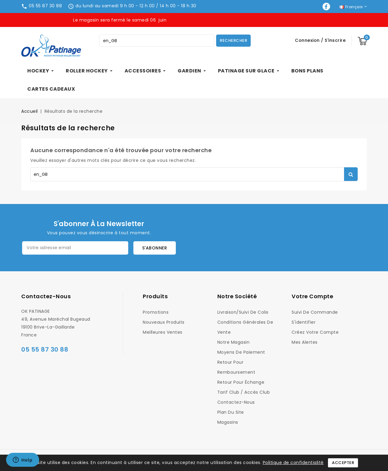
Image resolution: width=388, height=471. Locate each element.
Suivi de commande (315, 312)
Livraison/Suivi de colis (243, 312)
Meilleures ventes (162, 332)
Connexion (308, 40)
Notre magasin (233, 342)
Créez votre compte (315, 332)
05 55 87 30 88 (45, 6)
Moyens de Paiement (241, 352)
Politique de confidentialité (293, 462)
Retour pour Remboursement (236, 367)
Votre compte (312, 296)
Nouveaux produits (164, 322)
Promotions (156, 312)
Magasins (227, 422)
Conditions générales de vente (245, 327)
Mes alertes (305, 342)
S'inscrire (335, 40)
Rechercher (233, 40)
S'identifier (304, 322)
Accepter (343, 463)
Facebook (327, 6)
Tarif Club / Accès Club (243, 392)
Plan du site (230, 412)
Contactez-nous (46, 296)
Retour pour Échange (241, 382)
